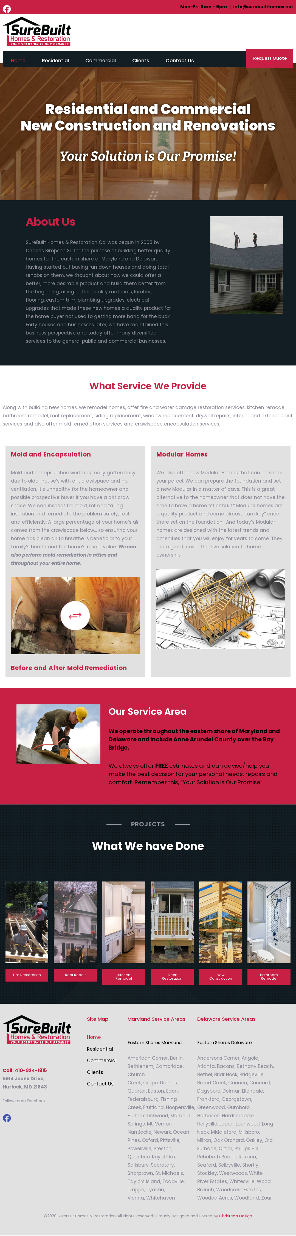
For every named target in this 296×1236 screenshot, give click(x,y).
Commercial (100, 60)
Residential (55, 60)
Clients (140, 60)
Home (18, 60)
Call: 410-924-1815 (25, 1071)
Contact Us (180, 60)
